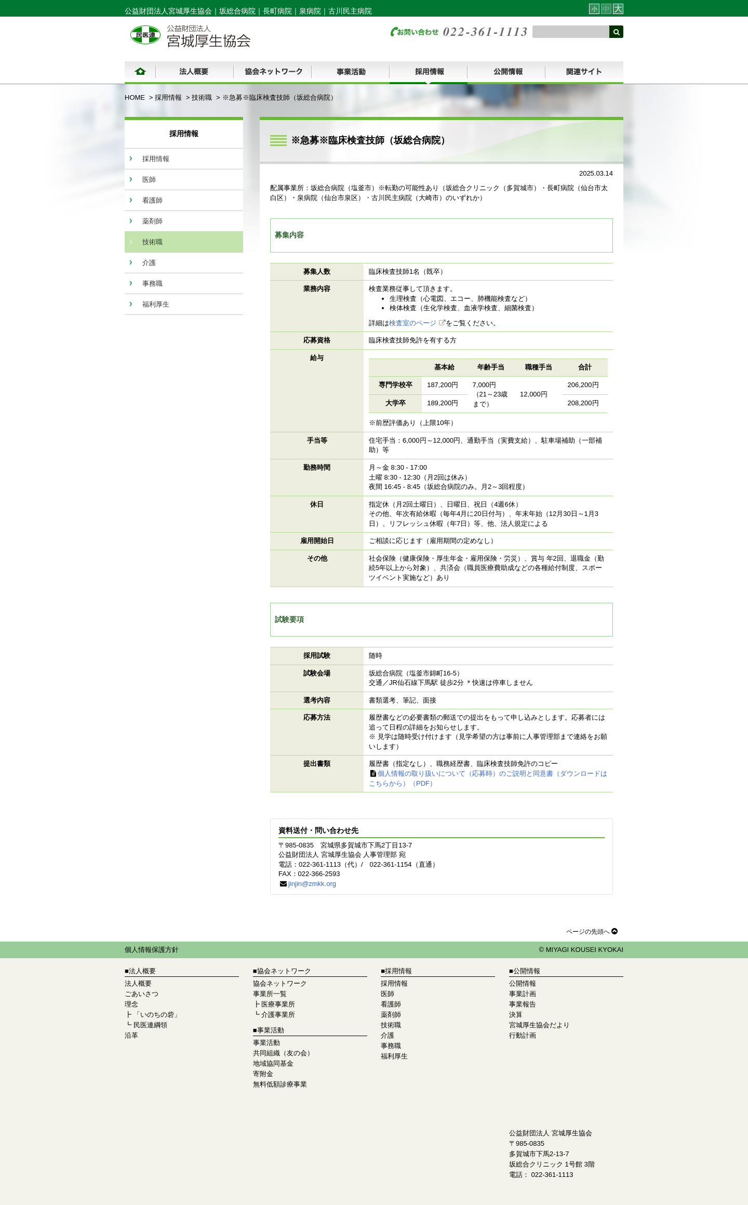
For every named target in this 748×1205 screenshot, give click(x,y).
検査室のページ (412, 323)
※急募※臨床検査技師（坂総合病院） (279, 97)
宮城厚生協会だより (539, 1025)
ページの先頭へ (592, 931)
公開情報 (522, 983)
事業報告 (522, 1004)
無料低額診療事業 (280, 1084)
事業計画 (522, 994)
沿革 (131, 1035)
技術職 (202, 97)
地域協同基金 (273, 1063)
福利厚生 (155, 304)
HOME (135, 97)
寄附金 (263, 1074)
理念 (131, 1004)
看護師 (152, 200)
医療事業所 (278, 1004)
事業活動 (266, 1043)
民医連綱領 (150, 1025)
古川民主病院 (350, 11)
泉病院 (310, 11)
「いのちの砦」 (157, 1014)
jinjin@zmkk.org (312, 884)
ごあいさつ (141, 994)
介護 (149, 263)
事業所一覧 (270, 994)
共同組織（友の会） (283, 1053)
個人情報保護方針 (152, 950)
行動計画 (522, 1035)
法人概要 (138, 983)
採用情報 (168, 97)
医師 (149, 179)
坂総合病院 (237, 11)
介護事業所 (278, 1014)
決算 (516, 1014)
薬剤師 (152, 221)
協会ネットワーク (280, 983)
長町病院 (277, 11)
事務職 (152, 283)
